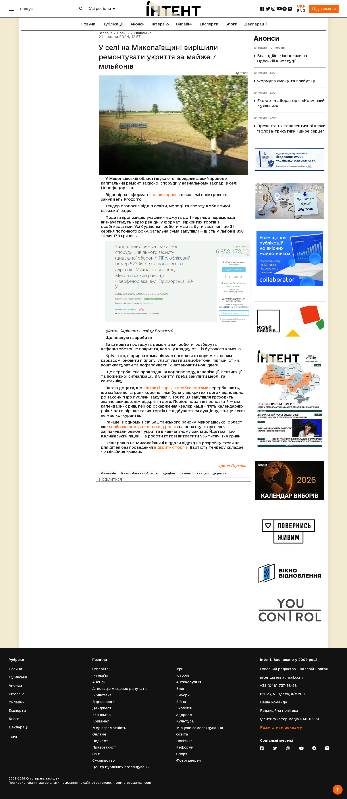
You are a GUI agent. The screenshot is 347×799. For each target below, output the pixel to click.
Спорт (181, 754)
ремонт (185, 473)
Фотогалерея (188, 760)
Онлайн (99, 734)
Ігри (179, 668)
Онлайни (184, 24)
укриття (220, 473)
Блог (180, 688)
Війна (181, 701)
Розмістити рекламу (281, 727)
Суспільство (103, 760)
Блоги (231, 24)
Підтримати (324, 9)
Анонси (137, 24)
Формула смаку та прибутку (286, 81)
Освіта (182, 734)
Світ (96, 754)
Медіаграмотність (109, 728)
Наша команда (273, 702)
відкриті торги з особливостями (175, 388)
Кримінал (100, 721)
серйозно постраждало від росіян (143, 427)
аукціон (168, 473)
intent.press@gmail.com (281, 677)
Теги (13, 737)
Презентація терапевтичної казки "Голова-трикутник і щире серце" (291, 128)
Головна (105, 33)
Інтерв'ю (160, 24)
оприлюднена (166, 195)
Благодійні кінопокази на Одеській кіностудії (282, 58)
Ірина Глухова (232, 466)
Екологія (184, 708)
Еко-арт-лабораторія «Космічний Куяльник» (290, 103)
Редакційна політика (279, 710)
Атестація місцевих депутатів (120, 688)
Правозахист (104, 747)
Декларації (255, 24)
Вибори (183, 695)
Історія (182, 675)
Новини (88, 24)
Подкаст (100, 741)
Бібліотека (102, 695)
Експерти (209, 24)
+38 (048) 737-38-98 (278, 685)
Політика (184, 741)
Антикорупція (188, 682)
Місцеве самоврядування (199, 728)
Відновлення (103, 701)
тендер (203, 473)
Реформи (184, 747)
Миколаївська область (139, 473)
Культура (185, 721)
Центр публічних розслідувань (120, 767)
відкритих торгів (171, 447)
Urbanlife (100, 668)
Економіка (142, 33)
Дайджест (102, 708)
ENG (301, 10)
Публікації (112, 24)
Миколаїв (108, 473)
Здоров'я (184, 714)
